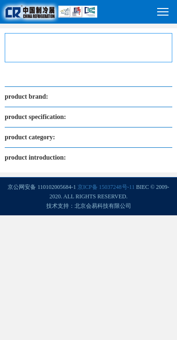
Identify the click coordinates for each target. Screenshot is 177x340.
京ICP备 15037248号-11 (106, 187)
